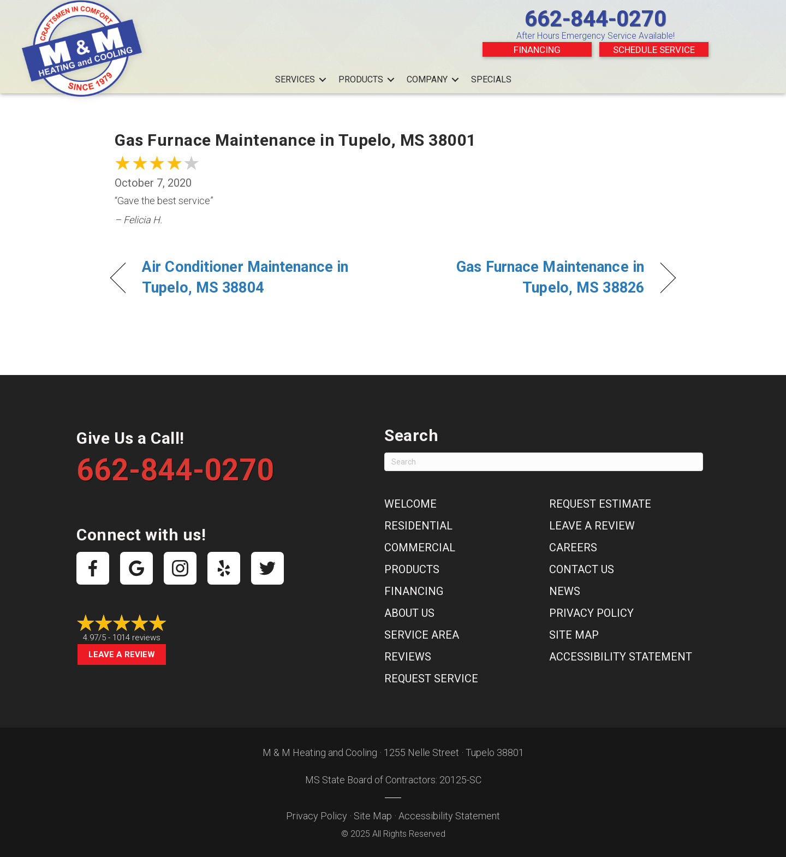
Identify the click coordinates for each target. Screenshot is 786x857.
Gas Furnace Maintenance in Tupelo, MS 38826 (527, 277)
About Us (409, 613)
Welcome (410, 503)
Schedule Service (654, 49)
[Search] (543, 462)
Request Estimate (600, 503)
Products (360, 79)
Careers (573, 547)
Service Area (421, 634)
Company (427, 79)
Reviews (407, 656)
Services (295, 79)
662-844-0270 (595, 19)
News (564, 591)
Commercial (419, 547)
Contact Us (581, 569)
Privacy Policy (591, 613)
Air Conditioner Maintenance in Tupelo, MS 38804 (245, 277)
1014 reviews (136, 637)
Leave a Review (121, 654)
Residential (418, 525)
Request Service (431, 678)
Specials (491, 79)
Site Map (574, 634)
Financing (537, 49)
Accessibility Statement (620, 656)
